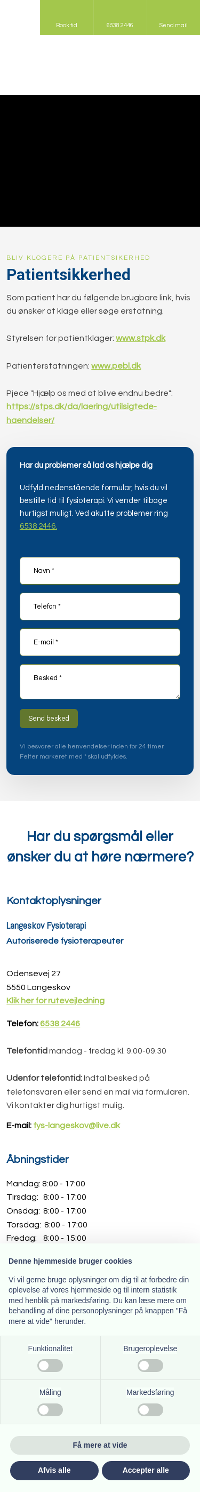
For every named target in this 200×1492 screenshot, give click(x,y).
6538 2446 (60, 1023)
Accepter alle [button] (146, 1470)
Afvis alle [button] (54, 1470)
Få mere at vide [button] (100, 1445)
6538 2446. (38, 526)
